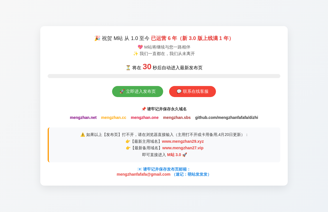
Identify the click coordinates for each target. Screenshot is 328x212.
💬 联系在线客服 (192, 91)
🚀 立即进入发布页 (137, 91)
